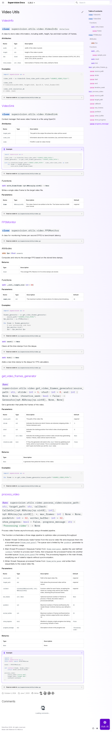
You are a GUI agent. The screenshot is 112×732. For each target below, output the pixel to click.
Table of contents (95, 11)
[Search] (92, 3)
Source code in (23, 97)
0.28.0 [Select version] (30, 3)
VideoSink (8, 106)
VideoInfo (7, 20)
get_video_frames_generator (19, 376)
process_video (10, 494)
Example (9, 149)
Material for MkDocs (16, 729)
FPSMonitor (9, 222)
